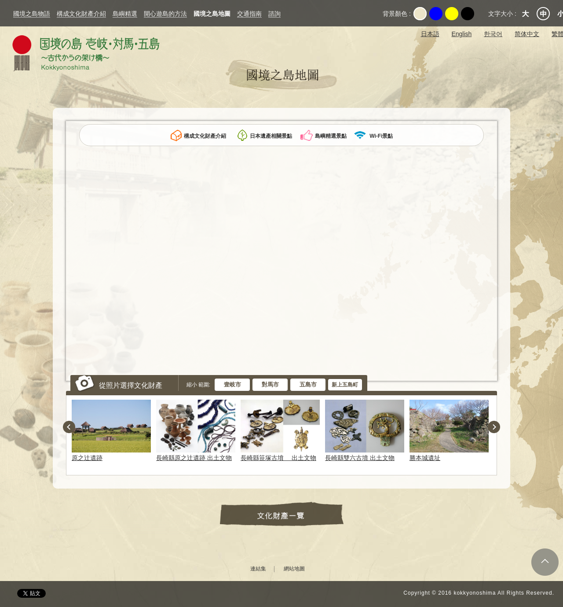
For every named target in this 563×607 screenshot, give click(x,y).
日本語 (430, 33)
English (461, 33)
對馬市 (270, 384)
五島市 (308, 384)
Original (420, 14)
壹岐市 (232, 384)
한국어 (493, 33)
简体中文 (527, 33)
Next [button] (494, 427)
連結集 (258, 569)
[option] (113, 430)
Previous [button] (69, 427)
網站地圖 (294, 569)
